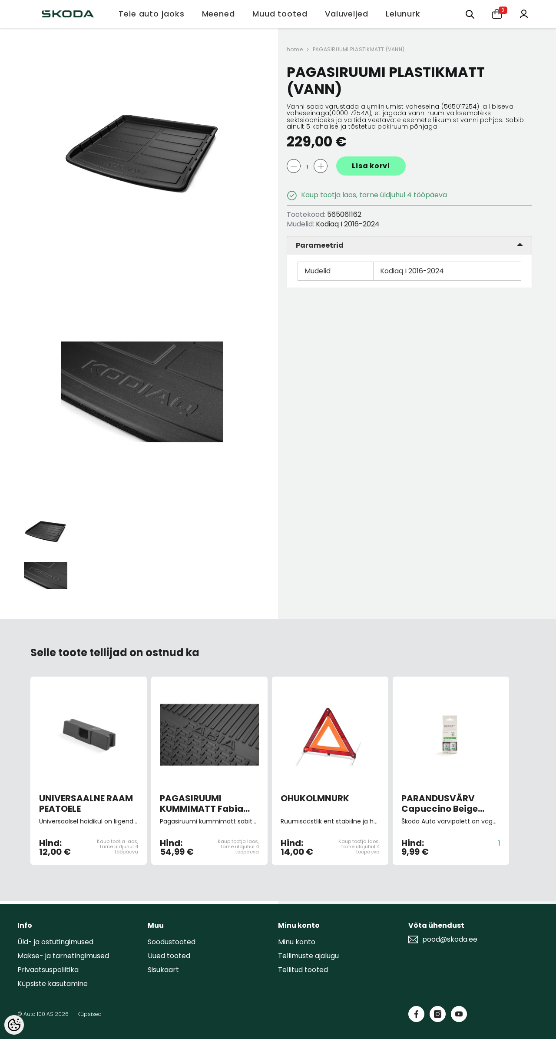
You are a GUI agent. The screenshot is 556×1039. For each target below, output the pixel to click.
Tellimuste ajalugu (308, 956)
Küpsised (89, 1014)
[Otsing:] (470, 14)
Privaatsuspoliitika (48, 970)
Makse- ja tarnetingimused (63, 956)
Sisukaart (163, 970)
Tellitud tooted (303, 970)
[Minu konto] (524, 13)
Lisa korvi (371, 166)
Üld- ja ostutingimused (55, 942)
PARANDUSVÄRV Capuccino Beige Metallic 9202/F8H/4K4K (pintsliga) (439, 803)
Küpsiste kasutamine (52, 984)
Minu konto (296, 942)
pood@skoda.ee (449, 939)
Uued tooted (169, 956)
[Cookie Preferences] (14, 1025)
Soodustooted (171, 942)
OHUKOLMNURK (315, 798)
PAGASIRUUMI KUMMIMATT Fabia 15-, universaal (201, 803)
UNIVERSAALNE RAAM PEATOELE (86, 803)
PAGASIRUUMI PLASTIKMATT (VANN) (358, 49)
